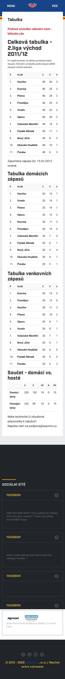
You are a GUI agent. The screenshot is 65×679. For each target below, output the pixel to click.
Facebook (14, 544)
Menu (11, 6)
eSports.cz (32, 673)
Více (55, 6)
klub (20, 75)
